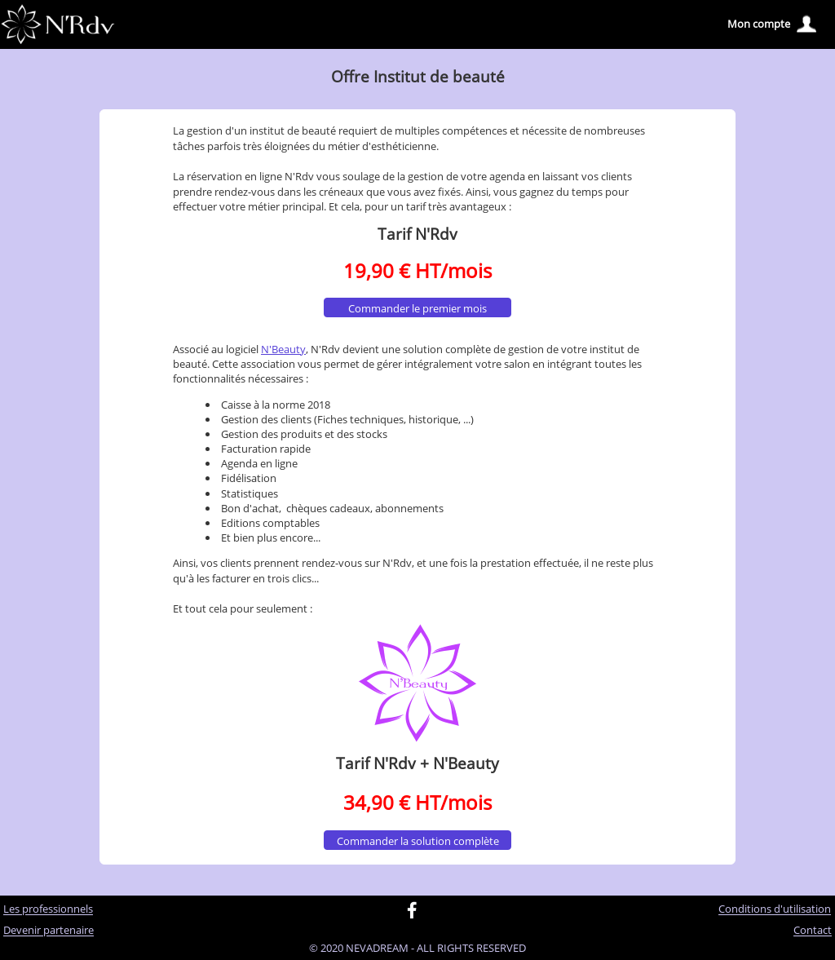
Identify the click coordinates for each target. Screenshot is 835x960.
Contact (812, 930)
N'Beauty (283, 349)
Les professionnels (48, 909)
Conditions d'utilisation (774, 909)
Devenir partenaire (48, 930)
